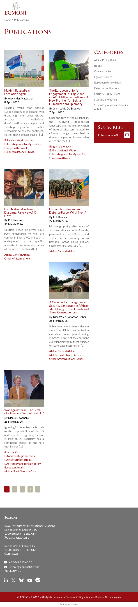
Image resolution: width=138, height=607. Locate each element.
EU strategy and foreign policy (22, 144)
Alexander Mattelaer (20, 98)
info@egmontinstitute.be (24, 566)
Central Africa (21, 254)
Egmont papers (103, 76)
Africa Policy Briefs (106, 60)
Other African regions (17, 258)
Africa (8, 254)
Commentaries (102, 71)
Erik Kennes (15, 220)
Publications (21, 19)
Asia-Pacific (11, 452)
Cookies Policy (74, 597)
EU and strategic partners (19, 140)
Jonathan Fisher (76, 316)
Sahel (80, 358)
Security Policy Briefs (107, 93)
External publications (106, 88)
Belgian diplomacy (60, 146)
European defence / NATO (19, 151)
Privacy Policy (94, 597)
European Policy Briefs (108, 82)
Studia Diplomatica (105, 99)
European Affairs (59, 158)
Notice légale (113, 597)
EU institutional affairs (63, 150)
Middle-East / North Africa (65, 355)
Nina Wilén (60, 316)
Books (98, 65)
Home (7, 19)
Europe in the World (16, 148)
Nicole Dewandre (18, 417)
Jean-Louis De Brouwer (67, 108)
